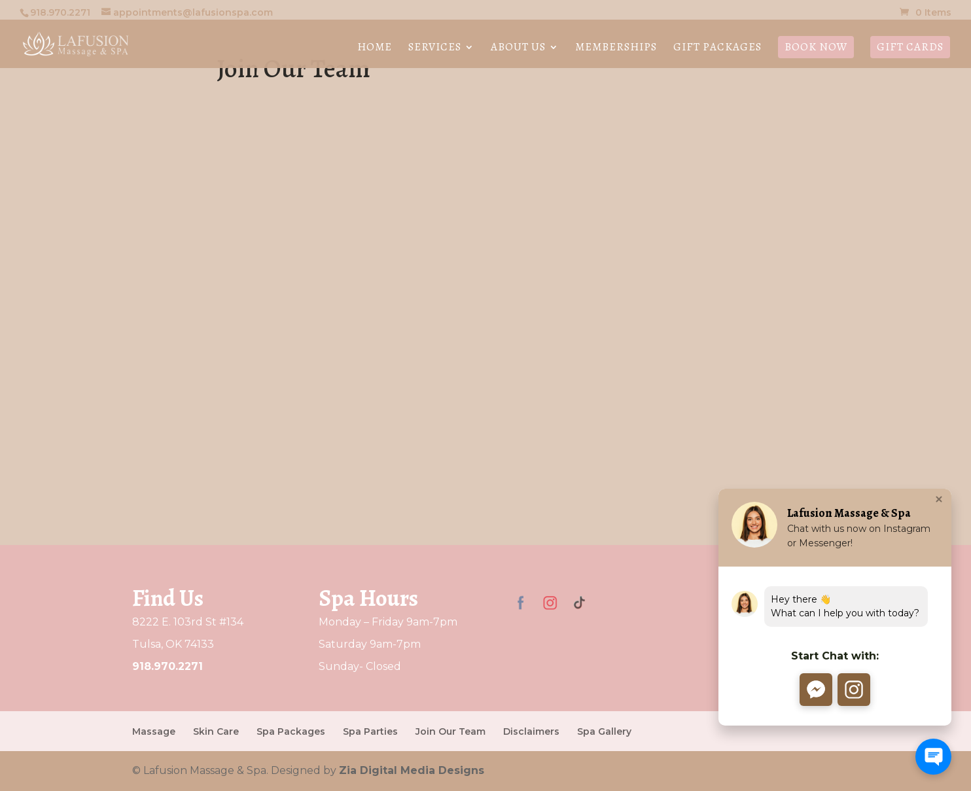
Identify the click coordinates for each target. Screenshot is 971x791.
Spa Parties (370, 731)
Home (374, 48)
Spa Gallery (604, 731)
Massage (153, 731)
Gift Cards (910, 46)
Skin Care (216, 731)
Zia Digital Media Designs (411, 770)
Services (434, 48)
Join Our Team (450, 731)
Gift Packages (717, 48)
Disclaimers (531, 731)
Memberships (616, 48)
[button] (814, 689)
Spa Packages (290, 731)
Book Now (816, 46)
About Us (518, 48)
